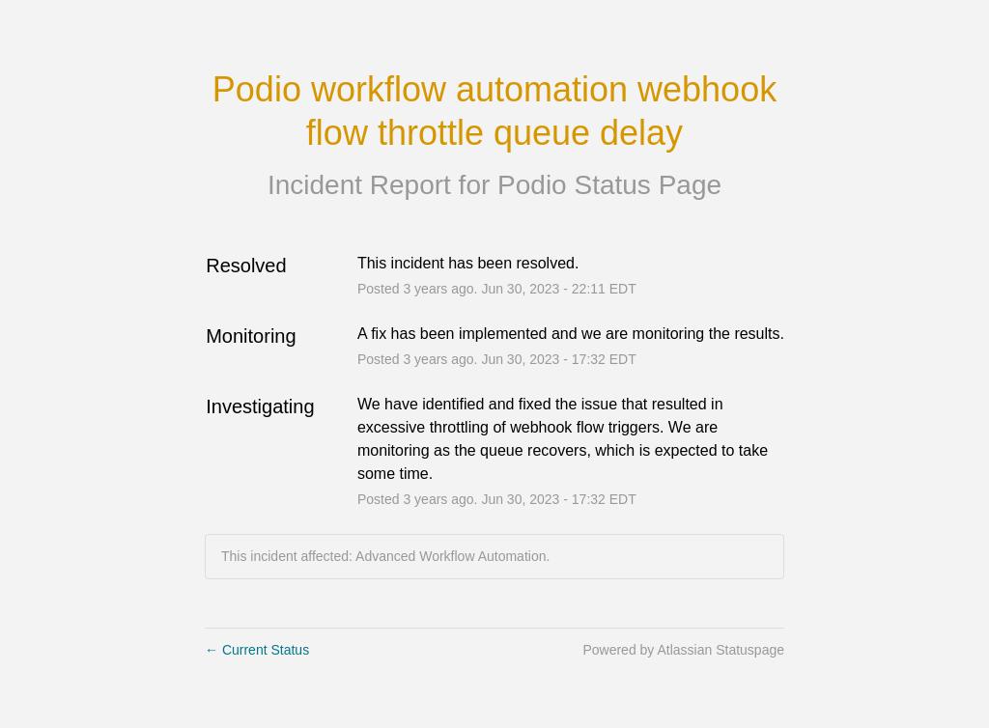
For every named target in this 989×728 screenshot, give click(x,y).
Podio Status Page (609, 185)
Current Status (257, 650)
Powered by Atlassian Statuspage (683, 650)
